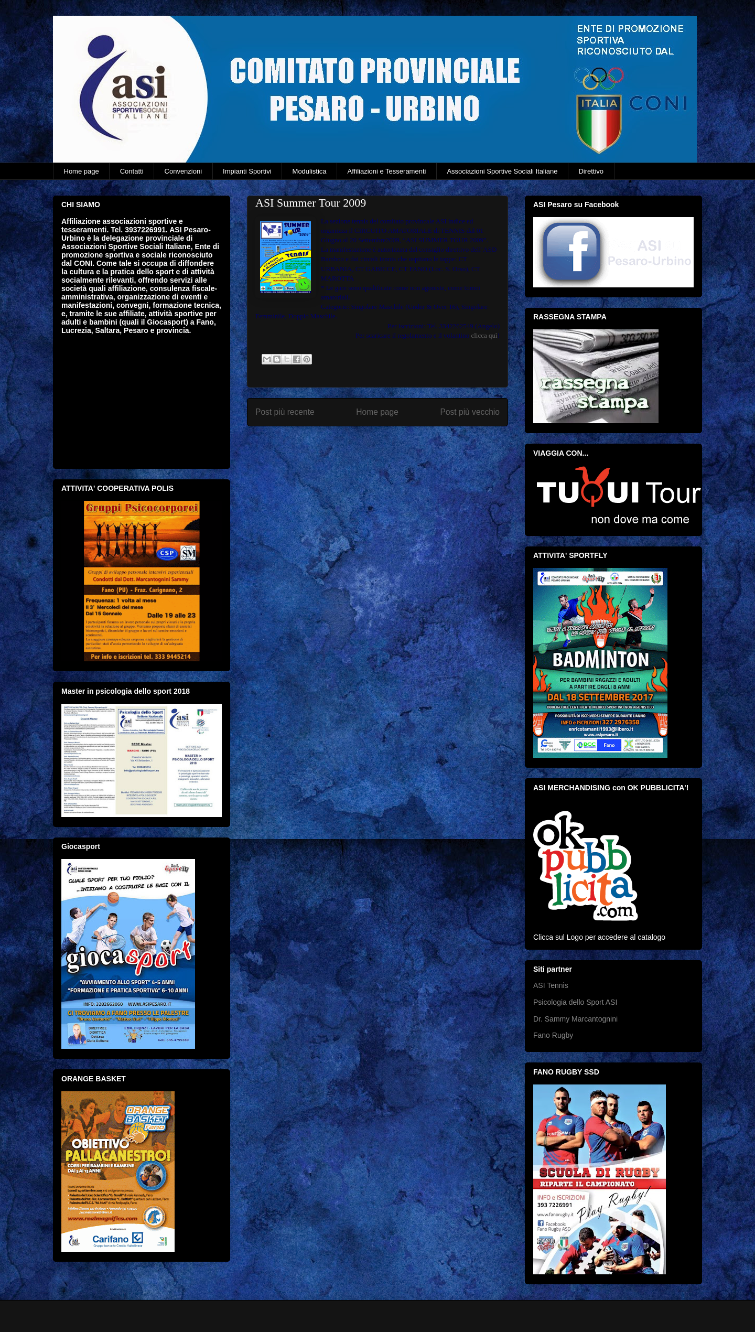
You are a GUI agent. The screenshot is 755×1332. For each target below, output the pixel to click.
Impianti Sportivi (247, 171)
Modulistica (310, 171)
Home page (81, 171)
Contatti (132, 171)
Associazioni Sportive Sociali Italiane (502, 171)
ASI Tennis (550, 985)
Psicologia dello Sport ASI (575, 1002)
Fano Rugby (553, 1035)
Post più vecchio (470, 411)
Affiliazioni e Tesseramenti (387, 171)
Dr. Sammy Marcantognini (575, 1019)
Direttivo (590, 171)
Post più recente (285, 411)
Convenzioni (183, 171)
